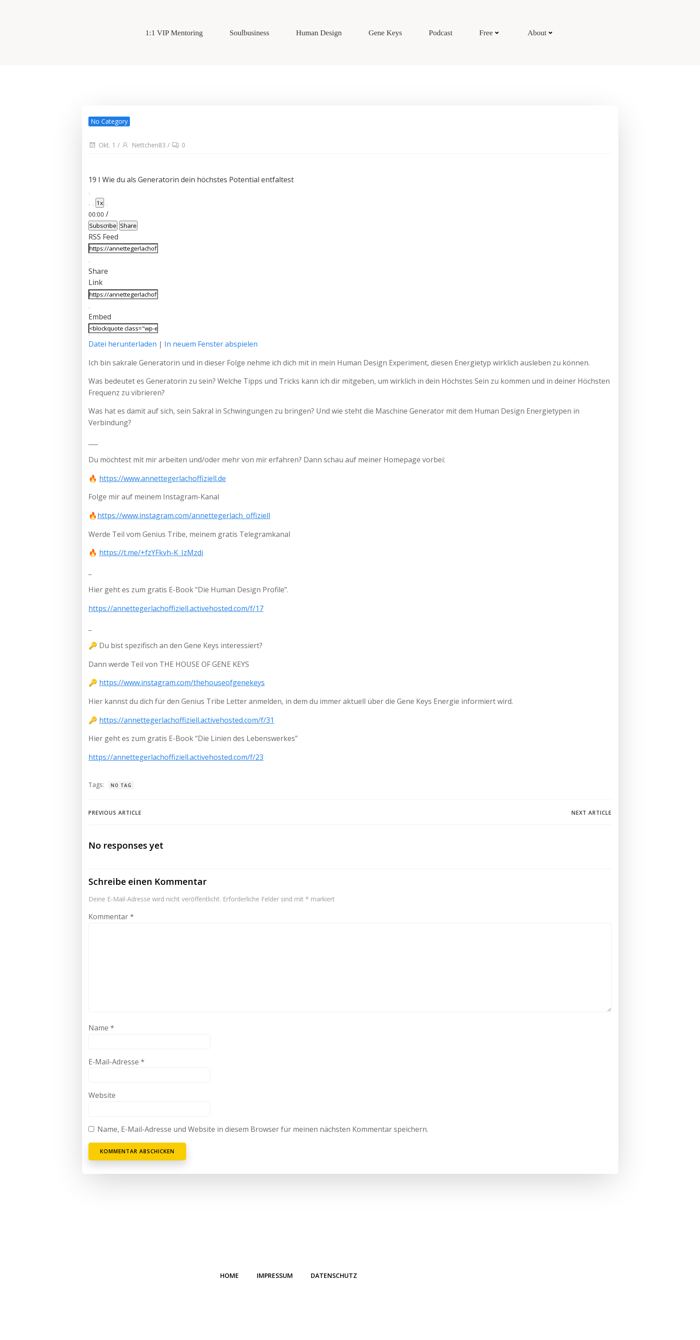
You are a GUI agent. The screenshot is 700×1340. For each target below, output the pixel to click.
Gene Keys (385, 32)
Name (101, 1028)
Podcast (441, 32)
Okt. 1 (102, 145)
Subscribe (103, 226)
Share (128, 226)
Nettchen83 (143, 145)
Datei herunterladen (122, 344)
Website (102, 1096)
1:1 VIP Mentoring (174, 32)
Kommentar (111, 917)
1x (99, 203)
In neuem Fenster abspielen (211, 344)
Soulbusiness (249, 32)
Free (489, 32)
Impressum (276, 1277)
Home (230, 1277)
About (541, 32)
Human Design (319, 32)
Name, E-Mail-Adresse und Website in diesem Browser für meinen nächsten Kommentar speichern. (262, 1130)
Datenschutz (335, 1277)
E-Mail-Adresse (116, 1062)
